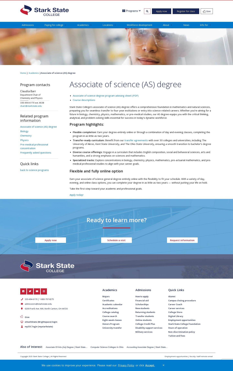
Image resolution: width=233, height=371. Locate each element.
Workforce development (139, 25)
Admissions (28, 25)
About (167, 25)
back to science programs (34, 170)
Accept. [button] (150, 365)
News (186, 25)
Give (207, 11)
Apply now (161, 11)
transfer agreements (136, 140)
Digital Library (175, 316)
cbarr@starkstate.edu (31, 105)
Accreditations (109, 308)
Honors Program (110, 323)
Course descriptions (84, 100)
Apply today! (76, 194)
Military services (143, 331)
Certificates (108, 300)
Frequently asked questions (35, 152)
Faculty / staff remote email (201, 356)
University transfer (112, 327)
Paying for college (55, 25)
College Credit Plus (145, 323)
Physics (24, 140)
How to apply (142, 296)
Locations (109, 25)
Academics (84, 25)
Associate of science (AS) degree (38, 126)
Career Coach (175, 304)
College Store (175, 312)
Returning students (145, 312)
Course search (109, 316)
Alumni (171, 296)
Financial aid (142, 300)
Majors (106, 296)
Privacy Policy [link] (126, 365)
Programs (131, 10)
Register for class (186, 11)
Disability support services (148, 327)
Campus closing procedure (182, 300)
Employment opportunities (181, 320)
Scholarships (142, 304)
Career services (176, 308)
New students (142, 308)
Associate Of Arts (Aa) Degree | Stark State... (66, 347)
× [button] (163, 365)
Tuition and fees (176, 335)
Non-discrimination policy (181, 331)
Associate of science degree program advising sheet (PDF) (106, 95)
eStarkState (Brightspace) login (40, 321)
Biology (24, 131)
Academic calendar (112, 304)
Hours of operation (178, 327)
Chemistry (26, 135)
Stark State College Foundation (184, 323)
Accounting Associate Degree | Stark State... (147, 347)
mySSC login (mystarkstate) (38, 326)
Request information (182, 240)
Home (23, 72)
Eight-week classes (112, 320)
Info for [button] (205, 25)
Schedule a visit (116, 240)
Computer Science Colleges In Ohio (106, 347)
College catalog (110, 312)
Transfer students (144, 316)
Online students (143, 320)
